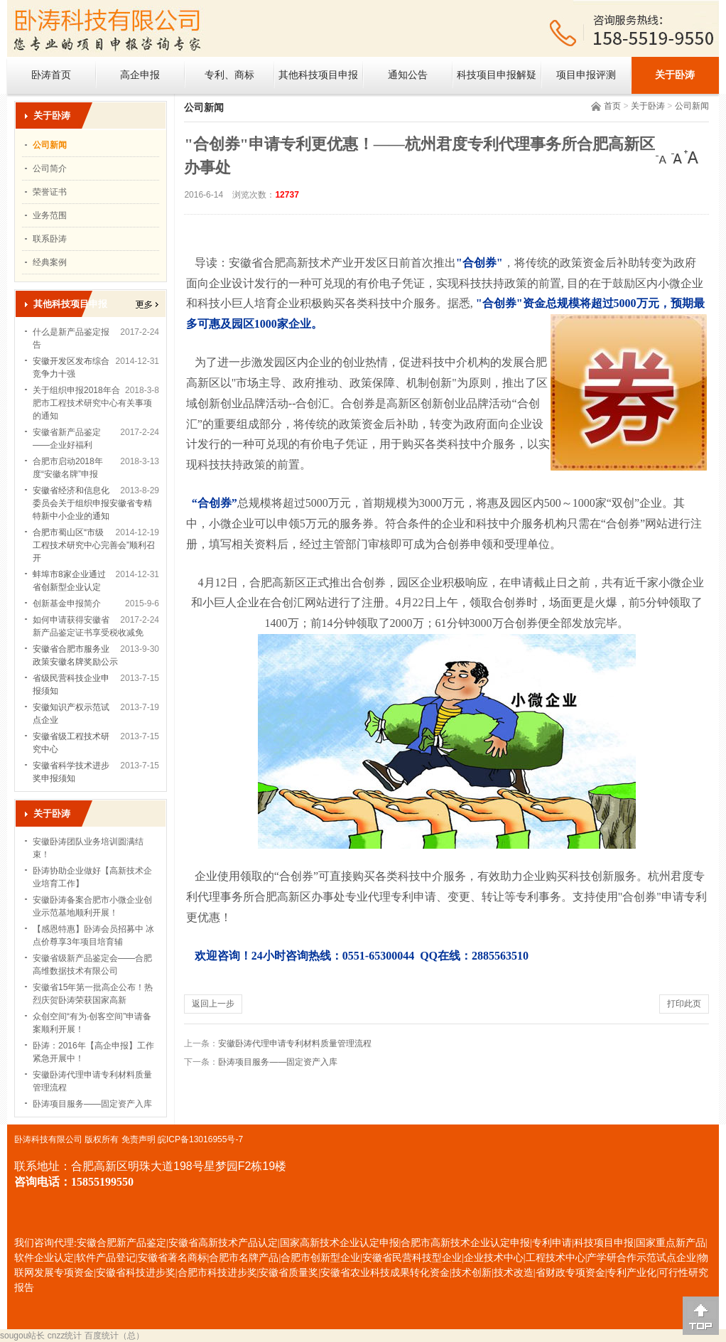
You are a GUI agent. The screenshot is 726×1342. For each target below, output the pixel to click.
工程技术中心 (555, 1257)
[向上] (701, 1316)
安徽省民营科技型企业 (412, 1257)
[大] (691, 157)
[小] (663, 157)
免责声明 (138, 1139)
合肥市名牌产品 (243, 1257)
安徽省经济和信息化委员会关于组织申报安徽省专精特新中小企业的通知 (92, 503)
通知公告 (408, 75)
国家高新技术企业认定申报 (339, 1243)
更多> (147, 304)
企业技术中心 (494, 1257)
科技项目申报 (604, 1243)
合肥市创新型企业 (320, 1257)
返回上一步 (213, 1004)
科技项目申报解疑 (496, 75)
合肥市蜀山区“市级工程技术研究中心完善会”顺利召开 (94, 545)
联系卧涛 (50, 239)
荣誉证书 (50, 192)
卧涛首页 (51, 75)
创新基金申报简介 (67, 603)
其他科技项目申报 (318, 75)
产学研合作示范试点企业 (641, 1257)
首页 (612, 106)
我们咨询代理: (45, 1243)
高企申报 (140, 75)
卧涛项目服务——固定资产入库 (92, 1104)
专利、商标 (229, 75)
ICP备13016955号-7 (204, 1139)
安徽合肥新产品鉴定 (121, 1243)
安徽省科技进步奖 (135, 1272)
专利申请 (552, 1243)
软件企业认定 (44, 1257)
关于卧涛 (675, 75)
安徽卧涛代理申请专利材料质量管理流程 (295, 1043)
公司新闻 (692, 106)
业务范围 (50, 215)
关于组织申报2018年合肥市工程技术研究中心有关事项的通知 (92, 403)
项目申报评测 (586, 75)
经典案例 (50, 262)
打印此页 (684, 1004)
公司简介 (50, 168)
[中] (677, 157)
